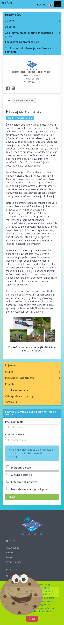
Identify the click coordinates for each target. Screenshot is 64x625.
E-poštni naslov (14, 434)
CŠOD (7, 3)
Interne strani (13, 562)
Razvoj (9, 552)
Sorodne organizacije (17, 390)
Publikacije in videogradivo (19, 377)
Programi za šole (19, 467)
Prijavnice (10, 365)
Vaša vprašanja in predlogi (19, 396)
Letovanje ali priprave (22, 482)
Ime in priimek (14, 421)
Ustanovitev (12, 547)
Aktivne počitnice (19, 474)
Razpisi (9, 371)
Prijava (11, 496)
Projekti (9, 384)
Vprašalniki (11, 402)
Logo (9, 557)
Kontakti (41, 4)
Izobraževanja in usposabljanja (27, 489)
